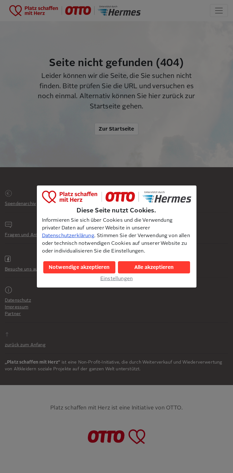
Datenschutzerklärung (68, 235)
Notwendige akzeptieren (79, 267)
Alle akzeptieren (154, 267)
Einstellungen (116, 278)
